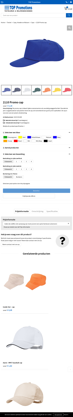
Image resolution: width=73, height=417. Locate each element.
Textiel (9, 22)
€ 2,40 (7, 342)
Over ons (40, 375)
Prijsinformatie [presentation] (22, 211)
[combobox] (33, 15)
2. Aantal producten (11, 147)
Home (3, 22)
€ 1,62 (43, 298)
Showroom (41, 408)
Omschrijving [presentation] (37, 211)
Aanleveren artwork (43, 411)
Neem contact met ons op (10, 244)
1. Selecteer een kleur (11, 132)
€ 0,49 (7, 298)
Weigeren (66, 414)
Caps (32, 22)
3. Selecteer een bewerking (14, 154)
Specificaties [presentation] (52, 211)
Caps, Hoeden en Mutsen (21, 22)
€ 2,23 (43, 342)
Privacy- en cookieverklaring (10, 411)
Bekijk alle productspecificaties (13, 126)
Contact (40, 378)
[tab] (22, 211)
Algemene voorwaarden (8, 408)
